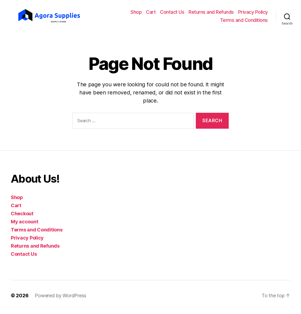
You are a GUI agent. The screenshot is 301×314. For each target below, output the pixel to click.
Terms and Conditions (244, 22)
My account (24, 225)
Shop (136, 14)
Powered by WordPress (60, 299)
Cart (151, 14)
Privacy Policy (253, 14)
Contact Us (172, 14)
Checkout (22, 217)
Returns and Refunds (211, 14)
